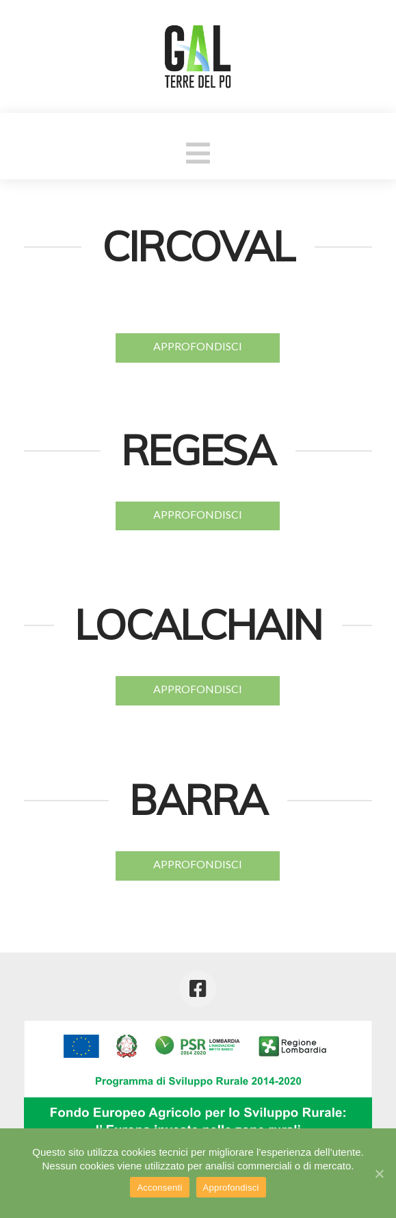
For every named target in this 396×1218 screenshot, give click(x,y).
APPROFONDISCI (197, 345)
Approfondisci (231, 1187)
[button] (198, 153)
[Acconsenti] (379, 1173)
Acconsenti (159, 1187)
